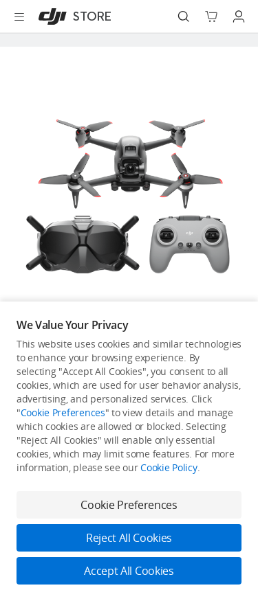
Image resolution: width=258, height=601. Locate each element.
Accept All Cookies (128, 570)
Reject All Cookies (129, 537)
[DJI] (72, 16)
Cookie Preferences (63, 412)
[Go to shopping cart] (211, 16)
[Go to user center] (238, 16)
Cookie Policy (168, 467)
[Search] (183, 16)
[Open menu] (19, 16)
